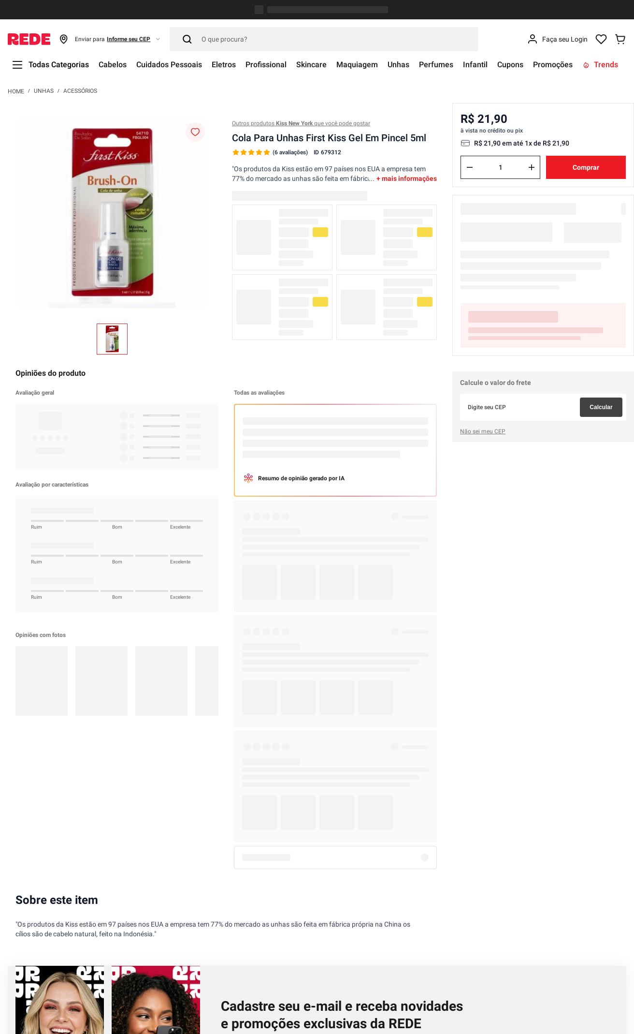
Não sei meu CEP (482, 321)
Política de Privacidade (366, 595)
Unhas (44, 11)
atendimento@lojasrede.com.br (139, 965)
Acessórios (80, 11)
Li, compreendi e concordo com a (316, 595)
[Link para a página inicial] (16, 11)
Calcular (601, 297)
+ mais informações (406, 99)
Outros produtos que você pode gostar (301, 44)
